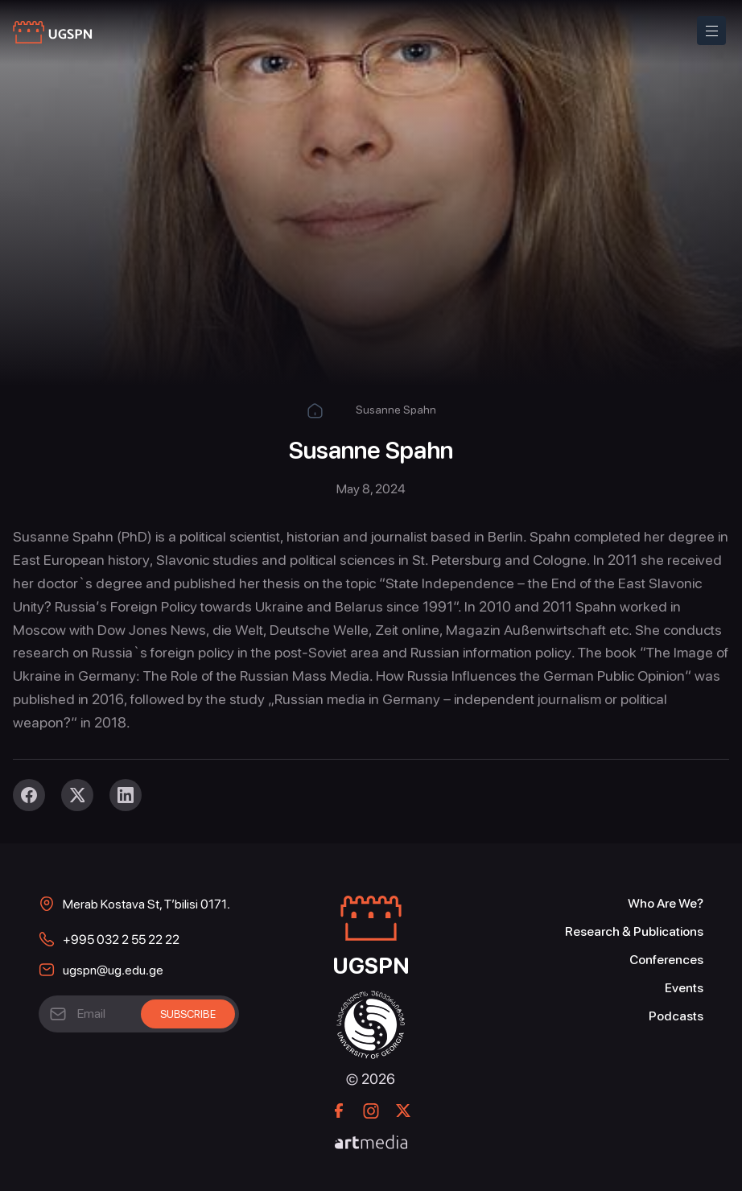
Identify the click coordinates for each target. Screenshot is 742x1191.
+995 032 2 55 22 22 (121, 939)
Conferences (666, 959)
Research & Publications (634, 931)
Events (684, 987)
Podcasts (676, 1016)
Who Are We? (665, 903)
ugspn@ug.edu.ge (113, 970)
